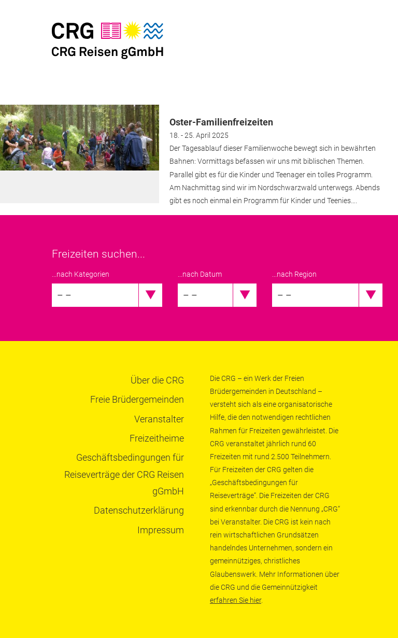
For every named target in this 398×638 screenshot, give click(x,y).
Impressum (160, 529)
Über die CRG (157, 380)
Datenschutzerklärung (139, 510)
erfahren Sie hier (235, 600)
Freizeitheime (157, 438)
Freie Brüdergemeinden (137, 399)
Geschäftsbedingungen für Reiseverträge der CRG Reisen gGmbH (124, 474)
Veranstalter (159, 419)
